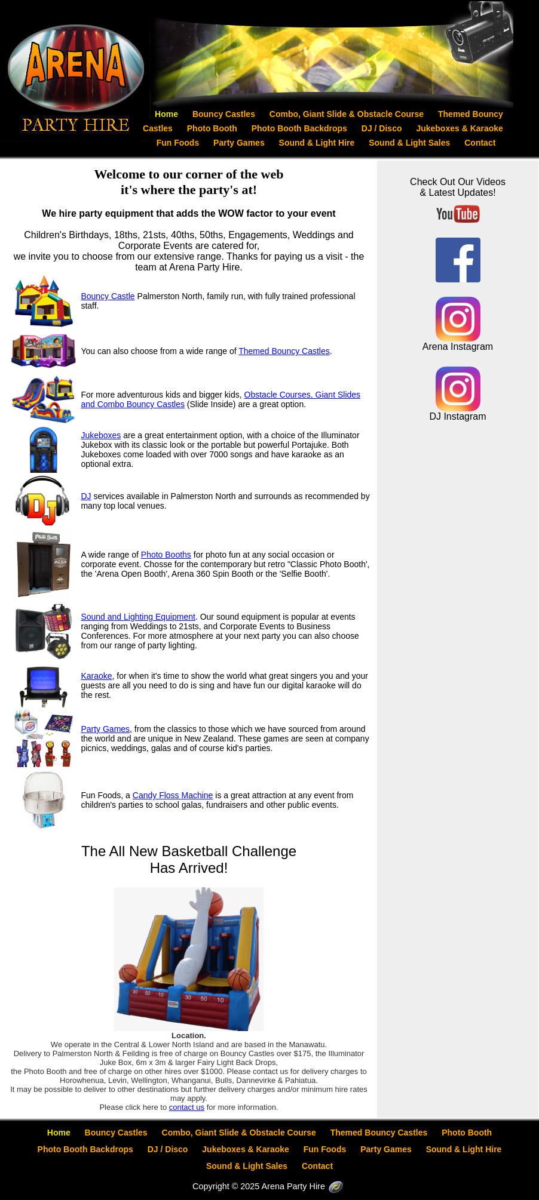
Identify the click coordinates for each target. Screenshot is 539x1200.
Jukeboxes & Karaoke (459, 128)
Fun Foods (179, 142)
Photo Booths (166, 554)
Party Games (240, 142)
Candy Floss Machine (173, 795)
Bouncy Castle (107, 296)
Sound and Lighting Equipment (138, 616)
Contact (479, 142)
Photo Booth (213, 128)
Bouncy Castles (225, 114)
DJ (86, 496)
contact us (186, 1107)
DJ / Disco (383, 128)
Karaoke (96, 676)
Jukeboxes (101, 435)
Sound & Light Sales (410, 142)
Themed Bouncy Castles (284, 351)
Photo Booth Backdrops (301, 128)
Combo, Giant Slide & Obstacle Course (348, 114)
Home (167, 114)
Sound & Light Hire (318, 142)
